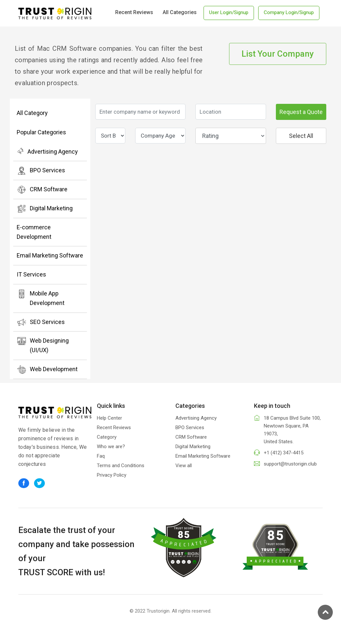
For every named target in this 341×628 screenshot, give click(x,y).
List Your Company (278, 54)
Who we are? (111, 446)
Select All (301, 135)
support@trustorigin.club (290, 464)
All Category (32, 112)
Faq (101, 456)
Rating (233, 135)
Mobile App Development (40, 297)
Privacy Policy (111, 475)
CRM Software (42, 190)
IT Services (31, 274)
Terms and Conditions (120, 465)
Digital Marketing (45, 209)
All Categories (180, 12)
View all (183, 465)
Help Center (109, 418)
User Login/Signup (228, 12)
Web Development (47, 369)
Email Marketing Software (50, 255)
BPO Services (41, 171)
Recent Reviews (134, 12)
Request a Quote (301, 111)
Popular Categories (41, 132)
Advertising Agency (47, 151)
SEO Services (41, 322)
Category (107, 437)
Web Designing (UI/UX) (43, 344)
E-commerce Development (34, 232)
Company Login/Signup (289, 12)
